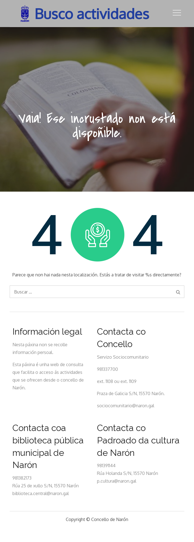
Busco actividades (92, 13)
